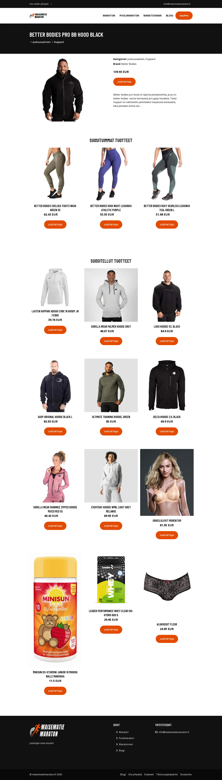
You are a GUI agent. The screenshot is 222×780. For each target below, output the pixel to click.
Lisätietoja (124, 81)
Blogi (169, 15)
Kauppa (184, 15)
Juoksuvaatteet (42, 42)
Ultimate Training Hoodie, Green (111, 417)
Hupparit (59, 42)
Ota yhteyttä (135, 774)
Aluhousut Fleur (167, 624)
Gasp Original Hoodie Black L (55, 417)
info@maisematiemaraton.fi (177, 3)
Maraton (109, 15)
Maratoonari (153, 15)
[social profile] (51, 4)
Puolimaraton (129, 15)
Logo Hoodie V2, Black (167, 326)
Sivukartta (185, 774)
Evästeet (149, 774)
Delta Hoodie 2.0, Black (167, 417)
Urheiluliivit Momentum (167, 520)
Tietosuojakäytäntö (167, 774)
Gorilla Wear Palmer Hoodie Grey (111, 326)
